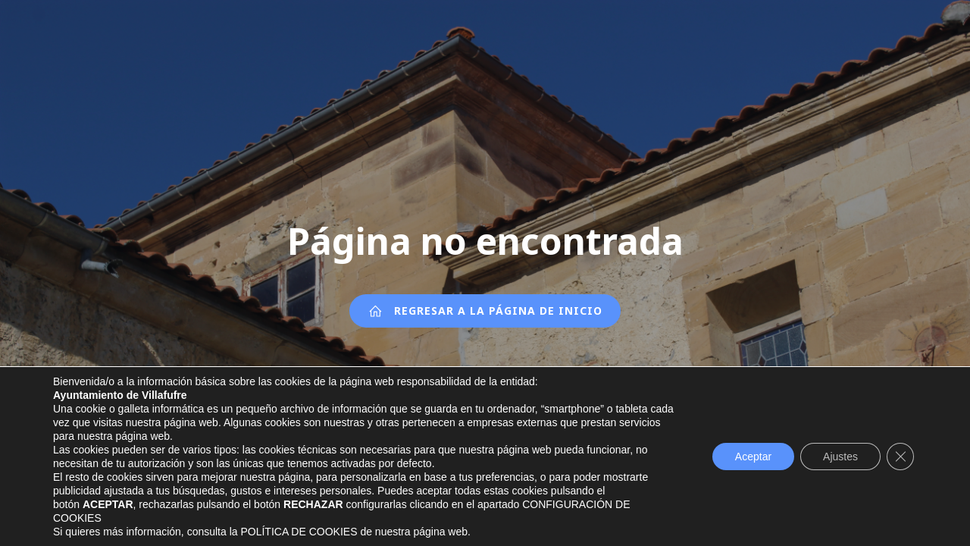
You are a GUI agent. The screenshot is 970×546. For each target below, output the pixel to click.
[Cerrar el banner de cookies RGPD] (900, 456)
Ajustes (840, 456)
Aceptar (753, 456)
